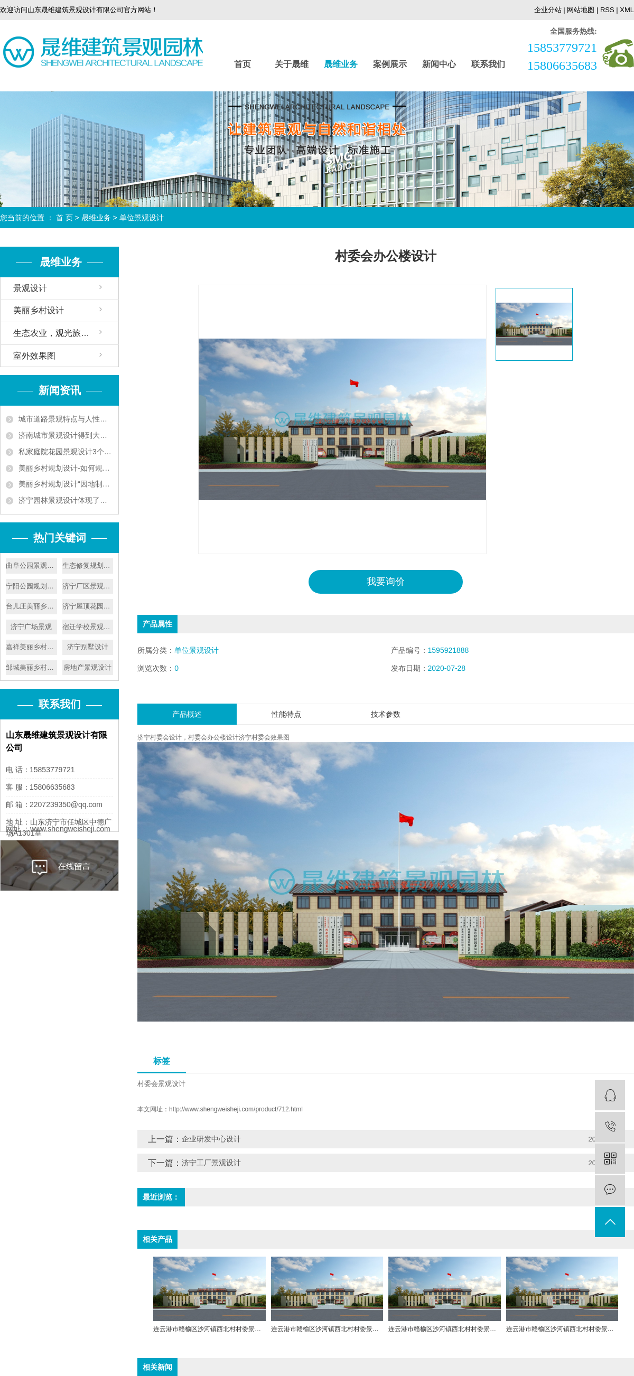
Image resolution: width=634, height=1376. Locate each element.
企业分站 (548, 10)
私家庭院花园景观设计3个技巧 (65, 451)
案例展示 (390, 64)
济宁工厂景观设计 (211, 1162)
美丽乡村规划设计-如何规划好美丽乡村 (65, 468)
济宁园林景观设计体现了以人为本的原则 (65, 500)
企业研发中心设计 (211, 1139)
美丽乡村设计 (38, 310)
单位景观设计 (141, 217)
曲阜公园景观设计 (31, 565)
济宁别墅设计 (87, 647)
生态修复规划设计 (88, 565)
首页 (242, 64)
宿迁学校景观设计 (88, 627)
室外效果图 (34, 355)
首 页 (64, 217)
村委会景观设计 (161, 1083)
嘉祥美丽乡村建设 (31, 647)
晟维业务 (341, 64)
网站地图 (580, 10)
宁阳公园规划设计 (31, 586)
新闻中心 (439, 64)
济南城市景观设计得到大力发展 (65, 435)
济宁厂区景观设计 (88, 586)
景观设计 (30, 288)
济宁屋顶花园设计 (88, 606)
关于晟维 (292, 64)
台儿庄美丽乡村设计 (31, 606)
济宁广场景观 (31, 627)
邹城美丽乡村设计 (31, 667)
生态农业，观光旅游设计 (59, 333)
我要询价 (386, 581)
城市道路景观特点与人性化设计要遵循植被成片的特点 (65, 419)
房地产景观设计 (87, 667)
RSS (607, 10)
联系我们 (488, 64)
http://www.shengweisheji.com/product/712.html (236, 1109)
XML (627, 10)
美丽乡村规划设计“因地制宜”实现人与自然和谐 (65, 484)
